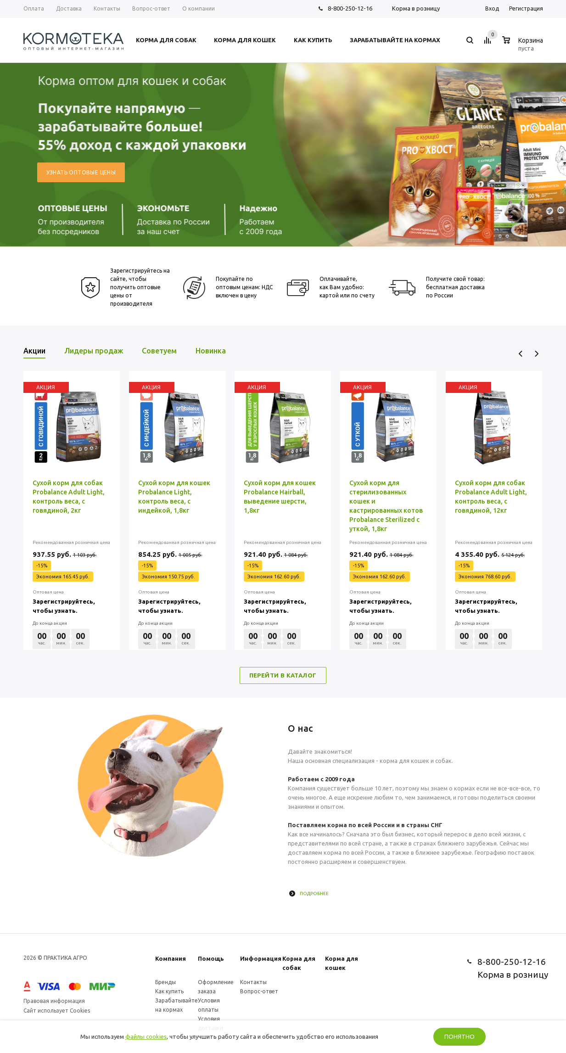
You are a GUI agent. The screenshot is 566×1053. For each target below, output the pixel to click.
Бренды (165, 982)
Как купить (169, 991)
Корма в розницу (416, 8)
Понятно (459, 1036)
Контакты (253, 982)
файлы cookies (146, 1036)
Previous (520, 353)
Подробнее (314, 893)
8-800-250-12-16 (350, 8)
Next (536, 353)
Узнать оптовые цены (81, 172)
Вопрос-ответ (259, 991)
